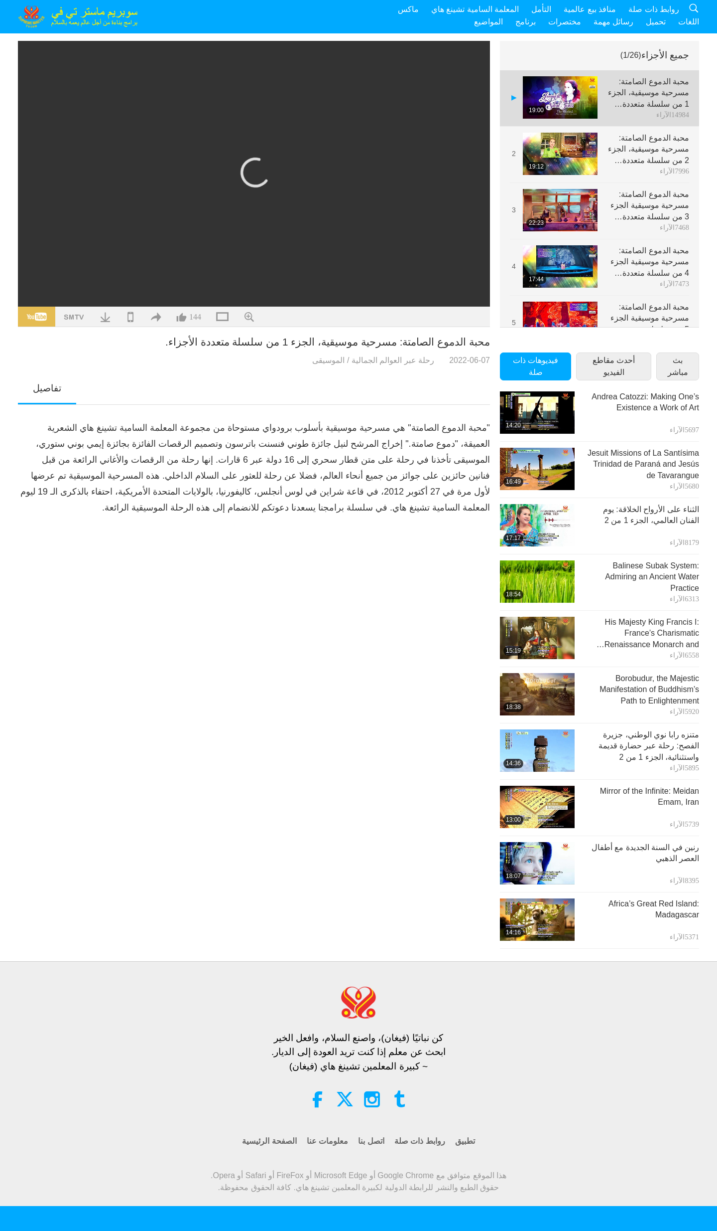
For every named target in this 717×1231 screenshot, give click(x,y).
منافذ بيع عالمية (590, 9)
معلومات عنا (327, 1141)
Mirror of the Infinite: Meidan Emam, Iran (649, 796)
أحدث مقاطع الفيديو (614, 366)
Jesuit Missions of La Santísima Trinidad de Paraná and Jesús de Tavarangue (643, 464)
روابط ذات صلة (653, 9)
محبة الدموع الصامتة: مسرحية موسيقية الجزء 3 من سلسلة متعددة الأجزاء (649, 206)
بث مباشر (678, 366)
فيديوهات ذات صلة (535, 366)
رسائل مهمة (613, 21)
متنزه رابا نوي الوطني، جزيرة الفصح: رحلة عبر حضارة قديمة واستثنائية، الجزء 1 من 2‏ (648, 745)
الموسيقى (328, 360)
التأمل (541, 9)
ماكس (408, 9)
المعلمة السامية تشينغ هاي (475, 9)
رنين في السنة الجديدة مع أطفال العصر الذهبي (645, 853)
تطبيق (465, 1141)
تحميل (656, 21)
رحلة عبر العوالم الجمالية (393, 360)
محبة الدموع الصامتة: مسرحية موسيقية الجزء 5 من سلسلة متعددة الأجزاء (649, 319)
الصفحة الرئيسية (269, 1141)
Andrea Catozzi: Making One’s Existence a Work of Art (645, 402)
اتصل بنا (371, 1141)
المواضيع (488, 21)
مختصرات (564, 21)
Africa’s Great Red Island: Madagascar (653, 909)
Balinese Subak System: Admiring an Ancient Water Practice (652, 576)
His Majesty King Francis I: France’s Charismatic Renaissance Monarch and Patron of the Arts (651, 634)
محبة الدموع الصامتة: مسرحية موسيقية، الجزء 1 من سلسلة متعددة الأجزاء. (648, 93)
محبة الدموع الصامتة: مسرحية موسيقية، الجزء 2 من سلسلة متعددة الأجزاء (648, 150)
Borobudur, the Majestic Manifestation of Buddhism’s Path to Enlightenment (649, 689)
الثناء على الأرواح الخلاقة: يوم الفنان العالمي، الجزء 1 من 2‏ (651, 515)
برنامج (525, 21)
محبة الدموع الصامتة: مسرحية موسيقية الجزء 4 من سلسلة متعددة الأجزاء (649, 262)
